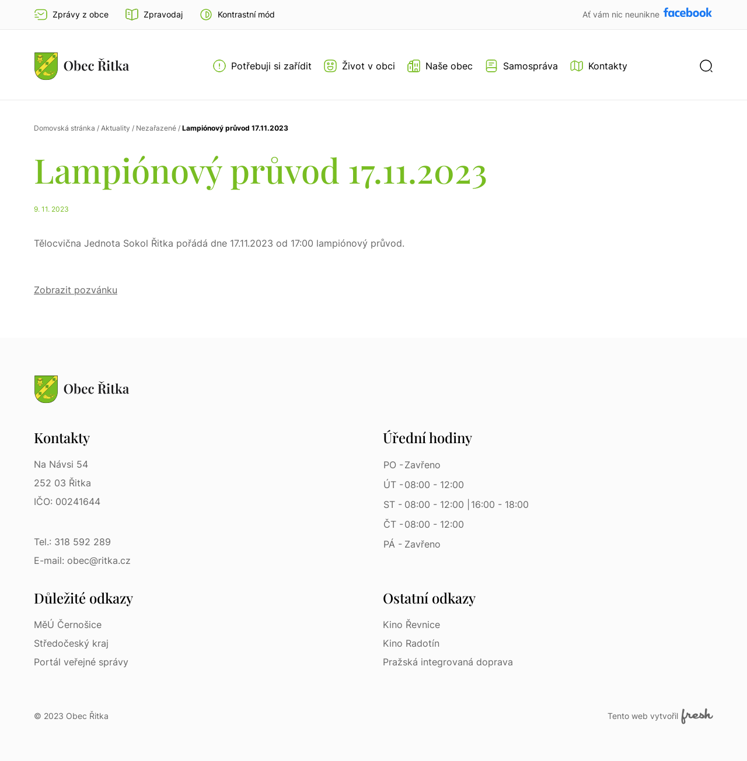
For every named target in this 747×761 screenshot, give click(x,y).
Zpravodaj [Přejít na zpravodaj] (154, 15)
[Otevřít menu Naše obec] (440, 66)
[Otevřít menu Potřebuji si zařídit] (262, 66)
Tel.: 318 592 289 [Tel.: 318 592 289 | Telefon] (72, 542)
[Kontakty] (598, 66)
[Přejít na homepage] (82, 65)
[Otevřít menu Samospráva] (521, 66)
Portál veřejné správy (81, 662)
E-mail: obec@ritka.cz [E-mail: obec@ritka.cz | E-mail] (82, 560)
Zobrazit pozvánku (75, 290)
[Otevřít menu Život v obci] (359, 66)
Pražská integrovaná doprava (448, 662)
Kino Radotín (411, 643)
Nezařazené (156, 128)
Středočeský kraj (71, 643)
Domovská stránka (64, 128)
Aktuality (115, 128)
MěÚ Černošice (68, 624)
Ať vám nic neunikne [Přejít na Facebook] (622, 14)
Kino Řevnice (411, 624)
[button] (237, 15)
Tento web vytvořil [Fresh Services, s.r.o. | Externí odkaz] (660, 716)
